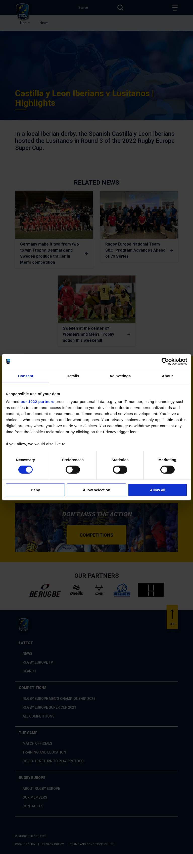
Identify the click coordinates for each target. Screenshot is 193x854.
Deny (35, 490)
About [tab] (167, 375)
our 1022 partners (37, 401)
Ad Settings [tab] (120, 375)
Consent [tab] (25, 375)
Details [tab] (73, 375)
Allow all (157, 490)
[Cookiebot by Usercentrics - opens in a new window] (165, 361)
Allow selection (96, 490)
